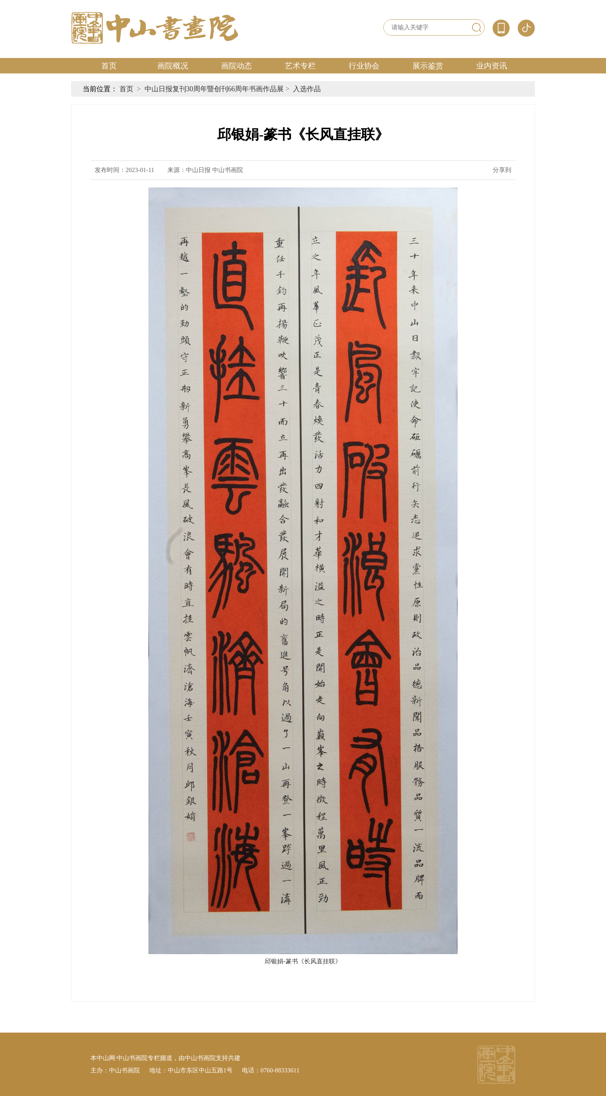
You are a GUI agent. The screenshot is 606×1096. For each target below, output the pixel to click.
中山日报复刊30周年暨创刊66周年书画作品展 (214, 89)
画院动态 (236, 65)
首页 (109, 65)
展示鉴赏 (427, 65)
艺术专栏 (300, 65)
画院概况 (172, 65)
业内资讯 (491, 65)
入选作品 (307, 89)
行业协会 (364, 65)
